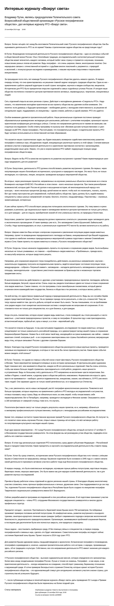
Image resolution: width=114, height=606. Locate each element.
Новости (55, 590)
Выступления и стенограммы (68, 590)
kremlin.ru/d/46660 (55, 595)
